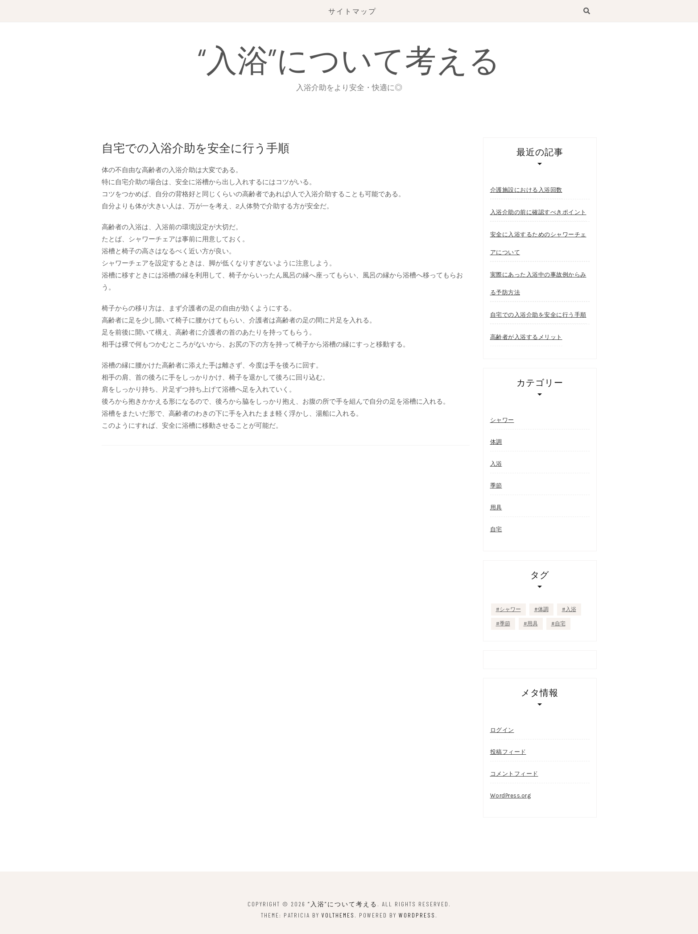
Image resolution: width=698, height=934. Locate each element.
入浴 (496, 463)
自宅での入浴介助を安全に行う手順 (538, 314)
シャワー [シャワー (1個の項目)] (510, 609)
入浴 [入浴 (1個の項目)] (571, 609)
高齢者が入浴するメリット (526, 336)
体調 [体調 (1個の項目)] (543, 609)
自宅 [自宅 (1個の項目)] (560, 623)
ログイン (502, 730)
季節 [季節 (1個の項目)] (505, 623)
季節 (496, 485)
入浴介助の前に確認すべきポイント (538, 211)
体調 (496, 441)
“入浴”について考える (349, 59)
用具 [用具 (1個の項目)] (532, 623)
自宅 (496, 529)
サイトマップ (352, 11)
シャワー (502, 420)
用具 (496, 507)
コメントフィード (514, 773)
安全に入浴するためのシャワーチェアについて (538, 243)
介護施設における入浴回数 (526, 189)
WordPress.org (510, 795)
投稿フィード (508, 751)
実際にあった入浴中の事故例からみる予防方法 (538, 283)
